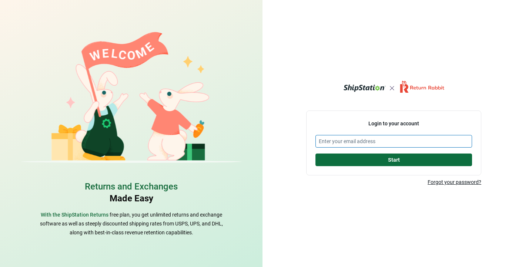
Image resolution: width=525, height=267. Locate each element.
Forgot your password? (454, 182)
